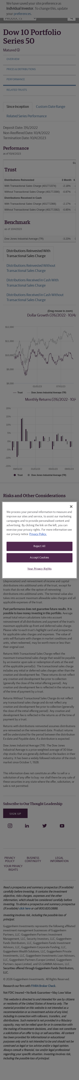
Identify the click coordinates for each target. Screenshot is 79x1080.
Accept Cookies (39, 557)
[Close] (71, 506)
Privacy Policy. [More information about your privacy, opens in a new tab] (38, 534)
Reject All (39, 546)
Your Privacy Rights (39, 568)
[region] (39, 540)
